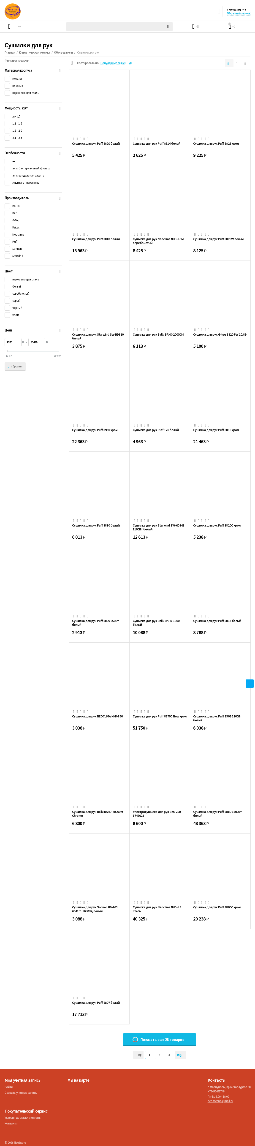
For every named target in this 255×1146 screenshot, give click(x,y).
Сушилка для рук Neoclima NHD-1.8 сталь (157, 909)
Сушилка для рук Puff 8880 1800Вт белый (217, 813)
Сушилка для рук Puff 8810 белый (96, 239)
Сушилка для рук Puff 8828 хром (216, 144)
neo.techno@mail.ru (220, 1101)
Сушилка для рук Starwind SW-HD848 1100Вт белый (158, 527)
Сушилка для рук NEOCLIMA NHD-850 (97, 716)
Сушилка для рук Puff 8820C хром (216, 525)
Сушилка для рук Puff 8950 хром (94, 430)
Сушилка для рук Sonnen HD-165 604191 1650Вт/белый (94, 909)
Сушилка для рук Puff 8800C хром (216, 907)
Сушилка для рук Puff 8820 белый (96, 144)
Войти (9, 1087)
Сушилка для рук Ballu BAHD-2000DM (158, 335)
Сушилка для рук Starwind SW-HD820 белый (98, 336)
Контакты (11, 1123)
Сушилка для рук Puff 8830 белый (96, 525)
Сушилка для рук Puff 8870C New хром (160, 716)
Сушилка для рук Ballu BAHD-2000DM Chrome (97, 813)
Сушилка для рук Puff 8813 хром (216, 430)
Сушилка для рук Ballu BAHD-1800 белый (156, 622)
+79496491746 (237, 10)
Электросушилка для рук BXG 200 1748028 (157, 813)
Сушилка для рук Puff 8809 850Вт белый (95, 622)
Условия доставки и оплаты (23, 1118)
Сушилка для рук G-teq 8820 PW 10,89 (219, 335)
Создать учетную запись (21, 1093)
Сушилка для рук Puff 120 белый (156, 430)
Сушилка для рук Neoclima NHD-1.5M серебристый (158, 240)
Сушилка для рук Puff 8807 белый (96, 1003)
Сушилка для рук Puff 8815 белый (217, 621)
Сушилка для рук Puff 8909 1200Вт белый (217, 718)
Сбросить (15, 366)
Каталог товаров (31, 26)
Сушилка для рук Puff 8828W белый (218, 239)
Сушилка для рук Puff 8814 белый (156, 144)
